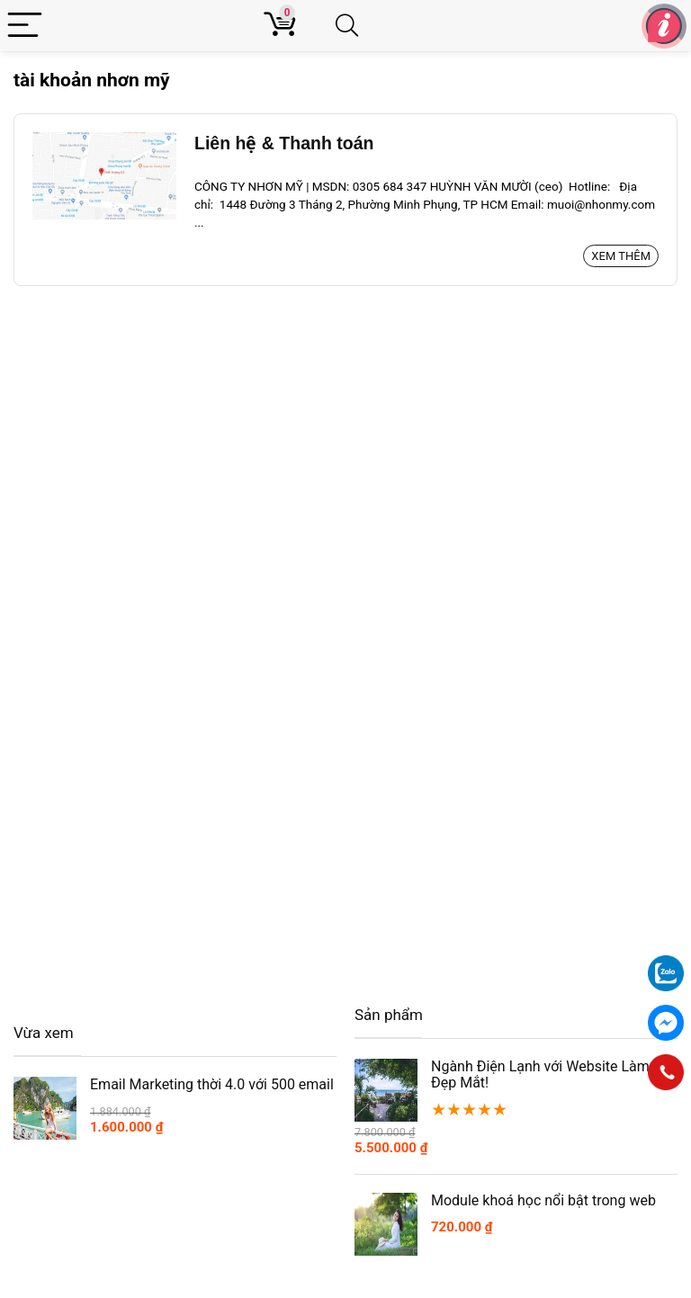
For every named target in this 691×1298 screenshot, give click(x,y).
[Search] (355, 25)
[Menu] (24, 25)
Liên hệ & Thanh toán (283, 143)
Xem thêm (621, 256)
